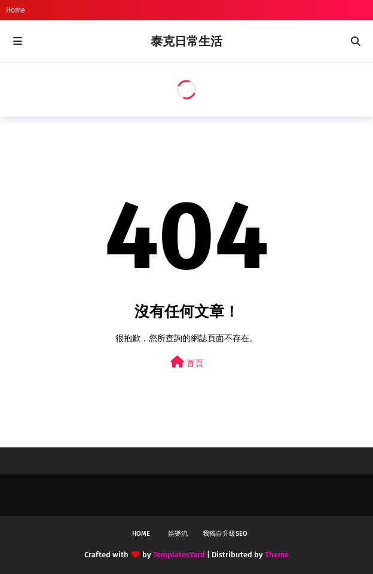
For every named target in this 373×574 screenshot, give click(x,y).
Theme (277, 554)
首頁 (186, 362)
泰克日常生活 (186, 41)
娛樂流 (178, 534)
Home (15, 10)
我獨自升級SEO (225, 534)
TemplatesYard (179, 554)
